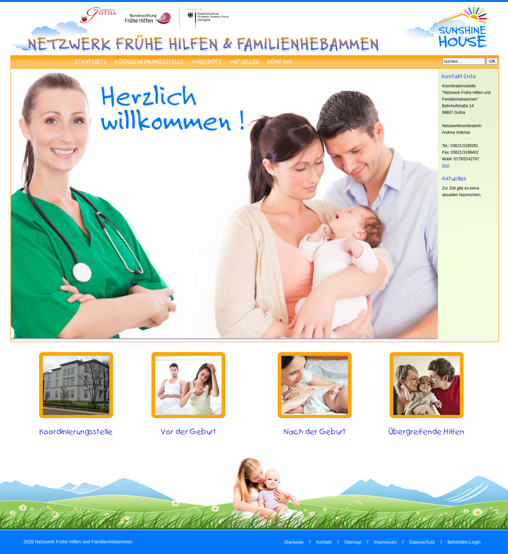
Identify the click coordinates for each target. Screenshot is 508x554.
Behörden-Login (464, 542)
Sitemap (352, 542)
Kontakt (324, 542)
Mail (445, 165)
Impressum (385, 542)
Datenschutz (422, 542)
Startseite (294, 542)
